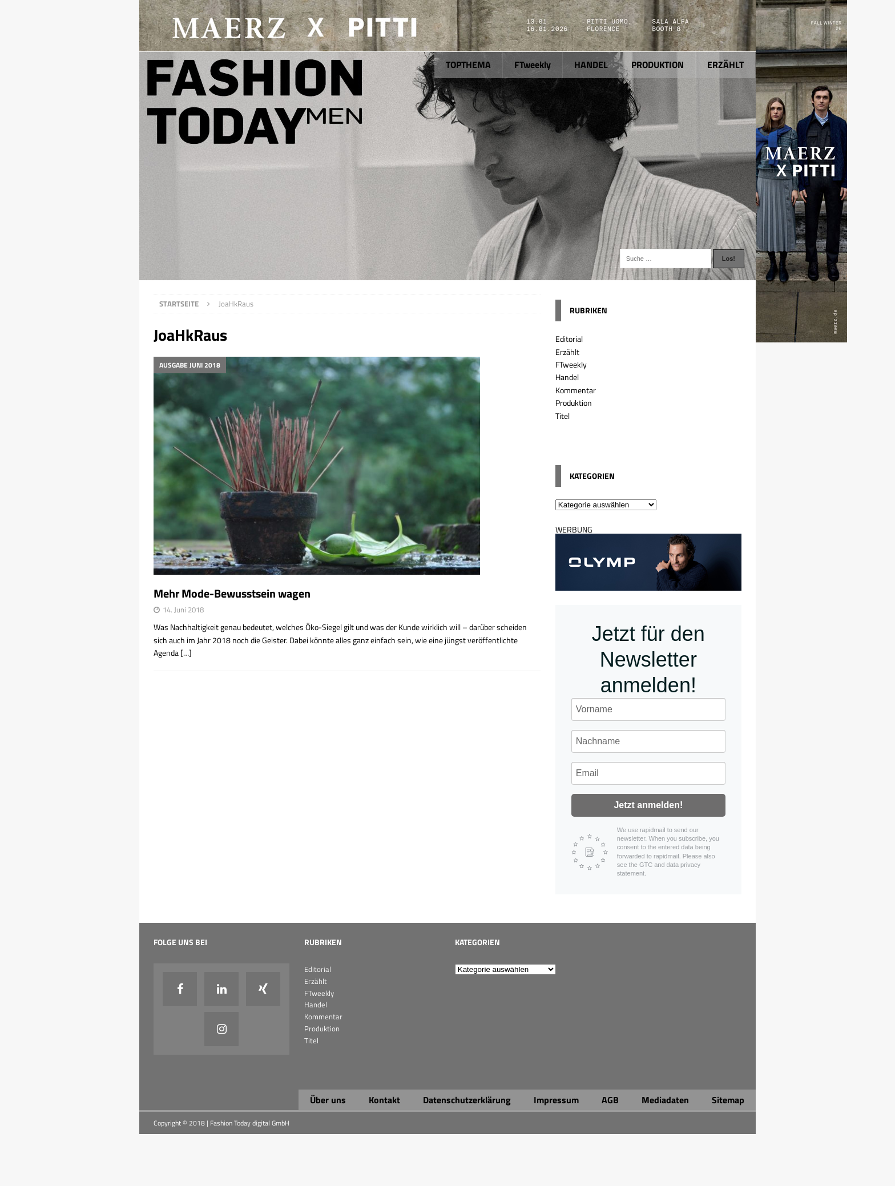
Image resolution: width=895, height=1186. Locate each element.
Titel (562, 416)
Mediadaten (665, 1100)
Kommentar (575, 390)
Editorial (569, 339)
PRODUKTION (657, 64)
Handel (567, 377)
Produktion (573, 403)
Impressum (556, 1100)
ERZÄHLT (725, 64)
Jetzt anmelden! (648, 805)
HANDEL (591, 64)
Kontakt (384, 1100)
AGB (610, 1100)
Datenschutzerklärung (467, 1100)
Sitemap (728, 1100)
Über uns (328, 1100)
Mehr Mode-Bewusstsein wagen (232, 593)
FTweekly (532, 64)
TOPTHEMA (468, 64)
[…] (186, 653)
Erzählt (567, 352)
